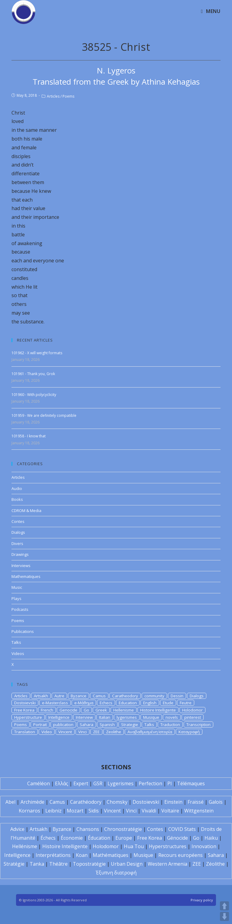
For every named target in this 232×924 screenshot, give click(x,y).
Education (128, 702)
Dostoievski (25, 702)
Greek (101, 710)
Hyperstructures (167, 846)
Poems (68, 96)
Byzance (78, 696)
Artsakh (41, 696)
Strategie (129, 724)
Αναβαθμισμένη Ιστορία (149, 731)
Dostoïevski (146, 802)
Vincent (65, 731)
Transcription (198, 724)
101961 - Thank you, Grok (33, 373)
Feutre (186, 702)
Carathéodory (86, 802)
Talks (16, 642)
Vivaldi (149, 810)
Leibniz (53, 810)
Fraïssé (196, 802)
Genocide (68, 710)
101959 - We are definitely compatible (43, 415)
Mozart (75, 810)
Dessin (177, 696)
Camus (99, 696)
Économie (72, 838)
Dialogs (18, 532)
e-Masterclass (55, 702)
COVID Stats (182, 829)
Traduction (170, 724)
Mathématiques (110, 855)
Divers (17, 543)
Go (86, 710)
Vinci (82, 731)
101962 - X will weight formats (36, 352)
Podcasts (19, 609)
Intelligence (58, 717)
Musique (151, 717)
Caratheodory (125, 696)
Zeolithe (113, 731)
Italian (104, 717)
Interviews (21, 565)
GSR (97, 783)
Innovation (204, 846)
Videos (17, 653)
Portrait (40, 724)
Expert (80, 783)
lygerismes (127, 717)
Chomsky (117, 802)
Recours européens (180, 855)
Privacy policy (202, 900)
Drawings (20, 554)
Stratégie (14, 864)
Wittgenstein (199, 810)
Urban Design (127, 864)
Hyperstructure (28, 717)
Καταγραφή (189, 731)
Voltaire (170, 810)
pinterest (192, 717)
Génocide (177, 838)
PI (169, 783)
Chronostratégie (123, 829)
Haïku (211, 838)
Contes (17, 521)
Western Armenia (167, 864)
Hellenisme (123, 710)
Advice (17, 829)
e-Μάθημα (83, 702)
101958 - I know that (28, 436)
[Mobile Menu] (210, 11)
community (154, 696)
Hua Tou (134, 846)
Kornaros (29, 810)
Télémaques (191, 783)
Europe (123, 838)
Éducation (99, 838)
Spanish (107, 724)
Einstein (173, 802)
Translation (24, 731)
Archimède (32, 802)
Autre (59, 696)
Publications (22, 631)
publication (63, 724)
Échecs (48, 838)
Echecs (106, 702)
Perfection (150, 783)
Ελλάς (61, 783)
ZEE (96, 731)
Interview (84, 717)
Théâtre (58, 864)
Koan (82, 855)
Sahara (86, 724)
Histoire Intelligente (158, 710)
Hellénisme (24, 846)
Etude (168, 702)
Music (16, 587)
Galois (216, 802)
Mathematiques (25, 576)
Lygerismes (121, 783)
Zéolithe (215, 864)
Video (46, 731)
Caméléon (38, 783)
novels (172, 717)
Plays (16, 598)
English (149, 702)
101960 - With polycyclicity (33, 394)
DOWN (224, 916)
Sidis (94, 810)
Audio (16, 488)
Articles (53, 96)
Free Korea (24, 710)
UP (224, 905)
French (47, 710)
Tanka (37, 864)
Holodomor (192, 710)
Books (17, 499)
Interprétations (53, 855)
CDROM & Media (26, 510)
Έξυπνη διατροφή (116, 872)
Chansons (87, 829)
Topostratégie (89, 864)
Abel (10, 802)
